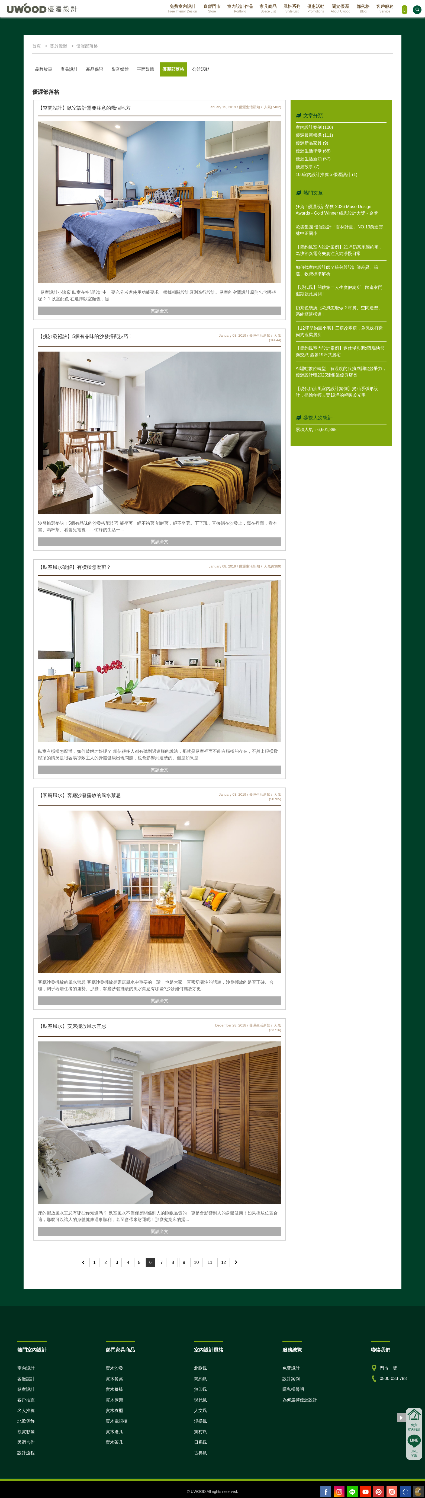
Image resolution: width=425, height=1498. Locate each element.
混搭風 (200, 1421)
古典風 (200, 1453)
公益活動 (201, 69)
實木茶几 (114, 1442)
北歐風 (200, 1368)
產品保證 (94, 69)
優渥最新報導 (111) (314, 135)
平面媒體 (145, 69)
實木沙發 (114, 1368)
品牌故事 (43, 69)
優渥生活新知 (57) (313, 159)
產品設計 (69, 69)
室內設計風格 (208, 1350)
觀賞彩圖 (26, 1431)
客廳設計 (26, 1378)
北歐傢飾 (26, 1421)
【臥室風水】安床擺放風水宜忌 (72, 1026)
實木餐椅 (114, 1389)
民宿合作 (26, 1442)
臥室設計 (26, 1389)
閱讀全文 (159, 310)
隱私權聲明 (293, 1389)
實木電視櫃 (116, 1421)
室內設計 (26, 1368)
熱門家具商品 (120, 1350)
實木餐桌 (114, 1378)
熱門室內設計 (32, 1350)
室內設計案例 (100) (314, 127)
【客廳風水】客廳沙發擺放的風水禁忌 (79, 795)
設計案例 (291, 1378)
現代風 (200, 1400)
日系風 (200, 1442)
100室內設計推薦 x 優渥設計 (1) (327, 174)
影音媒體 (120, 69)
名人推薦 (26, 1410)
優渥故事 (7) (308, 166)
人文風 (200, 1410)
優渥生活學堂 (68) (313, 151)
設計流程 (26, 1453)
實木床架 (114, 1400)
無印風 (200, 1389)
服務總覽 (292, 1350)
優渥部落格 (173, 69)
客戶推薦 (26, 1400)
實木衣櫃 (114, 1410)
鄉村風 (200, 1431)
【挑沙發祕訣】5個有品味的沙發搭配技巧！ (85, 336)
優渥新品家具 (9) (312, 143)
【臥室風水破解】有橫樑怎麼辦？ (74, 567)
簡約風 (200, 1378)
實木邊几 (114, 1431)
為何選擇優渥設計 (299, 1400)
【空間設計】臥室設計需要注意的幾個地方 (84, 108)
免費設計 (291, 1368)
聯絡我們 (380, 1350)
